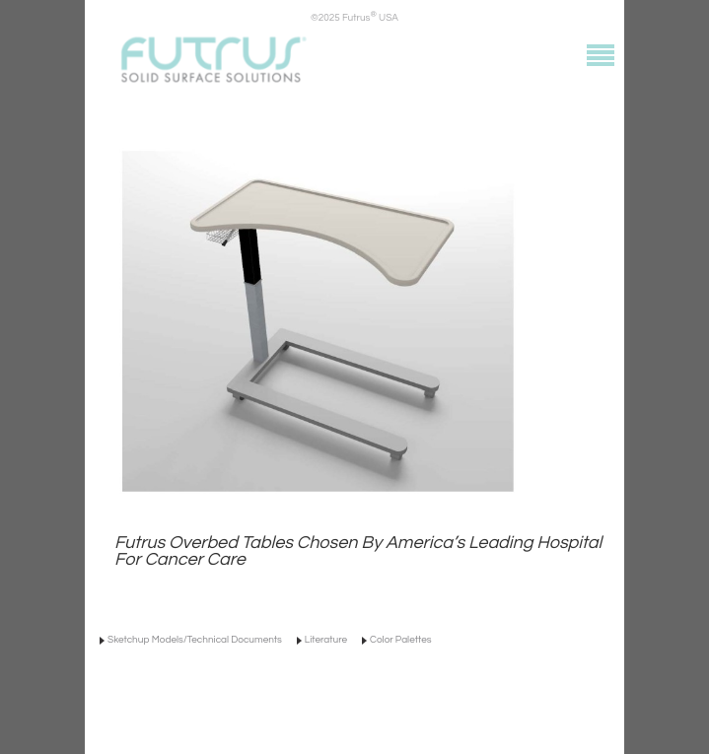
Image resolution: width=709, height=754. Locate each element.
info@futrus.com (303, 705)
